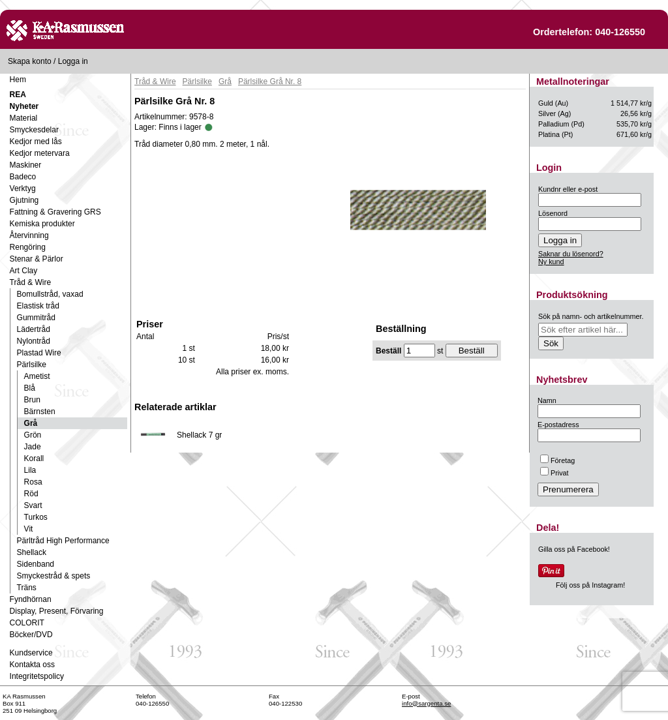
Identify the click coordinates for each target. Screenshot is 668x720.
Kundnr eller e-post (568, 189)
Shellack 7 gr (199, 435)
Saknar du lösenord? (570, 254)
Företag (557, 460)
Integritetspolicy (37, 676)
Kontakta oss (32, 664)
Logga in (73, 61)
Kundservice (31, 652)
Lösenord (553, 213)
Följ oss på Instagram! (590, 585)
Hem (18, 79)
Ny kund (551, 261)
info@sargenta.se (426, 703)
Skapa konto (30, 61)
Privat (554, 473)
